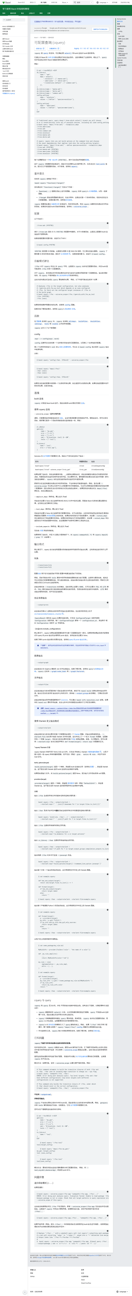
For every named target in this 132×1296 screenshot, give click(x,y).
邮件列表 (60, 21)
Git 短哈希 (64, 254)
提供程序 (70, 783)
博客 (31, 1273)
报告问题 (40, 48)
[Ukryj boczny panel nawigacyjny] (25, 1292)
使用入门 (33, 2)
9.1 (81, 48)
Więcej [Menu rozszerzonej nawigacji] (64, 2)
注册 (79, 21)
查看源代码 (54, 48)
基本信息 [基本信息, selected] (13, 13)
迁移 (48, 13)
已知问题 (96, 1031)
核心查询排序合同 (63, 275)
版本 (3, 13)
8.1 (108, 48)
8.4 (98, 48)
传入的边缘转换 (81, 1056)
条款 (31, 1291)
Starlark (77, 734)
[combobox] (83, 2)
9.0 (85, 48)
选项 (82, 403)
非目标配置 (51, 516)
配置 (87, 160)
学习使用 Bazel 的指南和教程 (15, 9)
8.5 (95, 48)
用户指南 (43, 37)
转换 (61, 418)
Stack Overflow (86, 1283)
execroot (64, 700)
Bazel (36, 37)
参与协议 (70, 21)
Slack (83, 1280)
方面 (41, 531)
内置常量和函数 (93, 752)
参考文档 (54, 2)
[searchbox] (13, 19)
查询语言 (51, 1025)
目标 (73, 739)
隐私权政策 (38, 1291)
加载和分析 (55, 204)
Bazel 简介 (21, 2)
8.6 (91, 48)
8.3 (101, 48)
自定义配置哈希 (65, 347)
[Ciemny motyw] (107, 68)
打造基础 (37, 21)
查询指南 (68, 200)
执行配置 (46, 456)
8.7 (88, 48)
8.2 (104, 48)
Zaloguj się (125, 2)
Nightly (76, 48)
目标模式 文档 (70, 309)
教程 (41, 13)
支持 (82, 1273)
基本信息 (51, 37)
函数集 (38, 321)
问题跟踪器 (84, 1276)
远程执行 (32, 13)
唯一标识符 (53, 160)
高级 (22, 13)
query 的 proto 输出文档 (77, 640)
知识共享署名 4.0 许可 (62, 1255)
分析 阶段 (51, 57)
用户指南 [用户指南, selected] (43, 2)
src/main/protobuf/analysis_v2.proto (47, 614)
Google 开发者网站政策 (44, 1257)
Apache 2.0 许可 (94, 1255)
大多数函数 (93, 191)
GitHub (114, 2)
